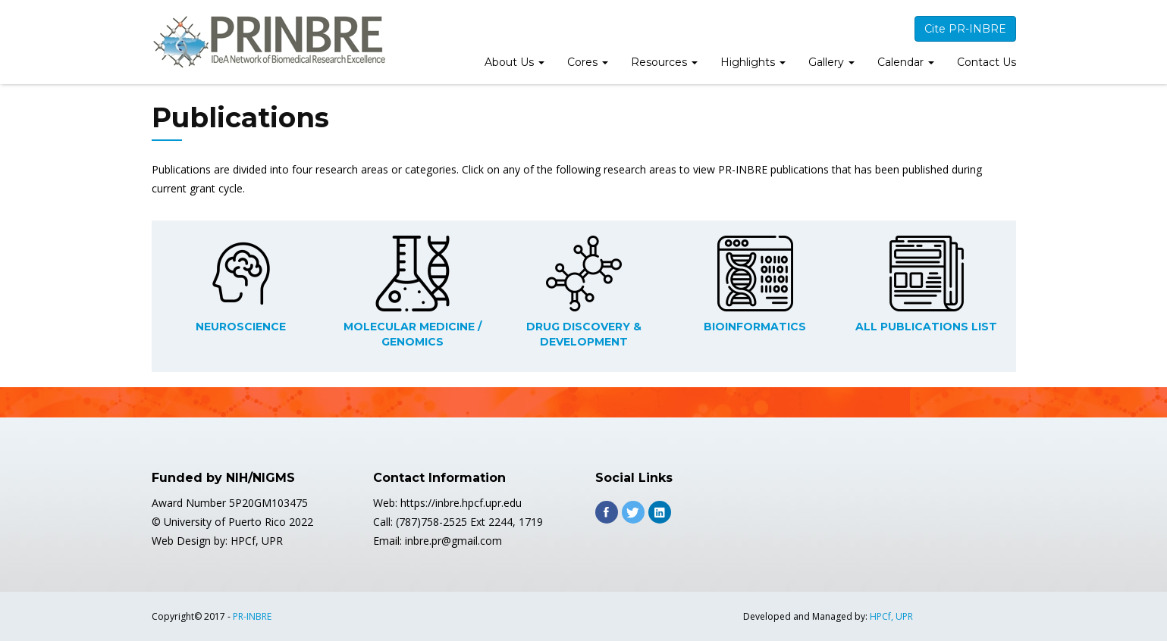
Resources (664, 62)
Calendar (905, 62)
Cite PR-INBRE (965, 29)
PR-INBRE (252, 616)
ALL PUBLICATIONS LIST (926, 326)
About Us (514, 62)
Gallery (831, 62)
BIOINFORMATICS (755, 326)
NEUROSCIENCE (241, 326)
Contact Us (986, 62)
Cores (587, 62)
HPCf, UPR (891, 616)
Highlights (753, 62)
